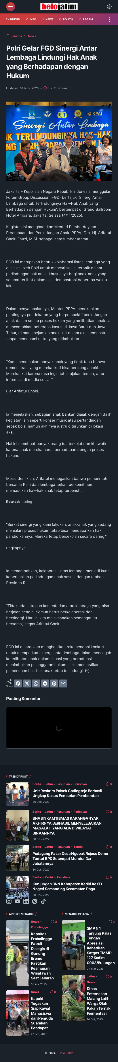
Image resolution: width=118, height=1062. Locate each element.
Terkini (79, 846)
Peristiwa (80, 784)
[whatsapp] (36, 683)
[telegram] (45, 683)
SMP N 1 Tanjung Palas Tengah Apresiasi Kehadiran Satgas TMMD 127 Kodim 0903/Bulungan (101, 945)
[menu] (10, 6)
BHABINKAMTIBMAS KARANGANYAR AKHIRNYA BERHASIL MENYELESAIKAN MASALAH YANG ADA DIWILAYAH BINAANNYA (66, 825)
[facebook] (18, 683)
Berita (36, 784)
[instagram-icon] (8, 902)
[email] (63, 683)
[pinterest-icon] (34, 902)
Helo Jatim (66, 1053)
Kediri (49, 877)
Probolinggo (39, 927)
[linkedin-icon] (26, 902)
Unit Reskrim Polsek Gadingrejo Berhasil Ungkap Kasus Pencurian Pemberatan (67, 793)
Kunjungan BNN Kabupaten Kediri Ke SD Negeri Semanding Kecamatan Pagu (67, 886)
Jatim (49, 784)
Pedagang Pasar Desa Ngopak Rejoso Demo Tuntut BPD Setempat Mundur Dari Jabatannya (70, 858)
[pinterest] (54, 683)
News (35, 921)
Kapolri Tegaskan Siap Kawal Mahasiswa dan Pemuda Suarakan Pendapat (42, 1013)
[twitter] (27, 683)
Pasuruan (63, 784)
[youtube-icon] (17, 902)
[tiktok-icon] (43, 902)
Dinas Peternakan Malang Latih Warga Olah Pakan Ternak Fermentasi (98, 1000)
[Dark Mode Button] (109, 6)
